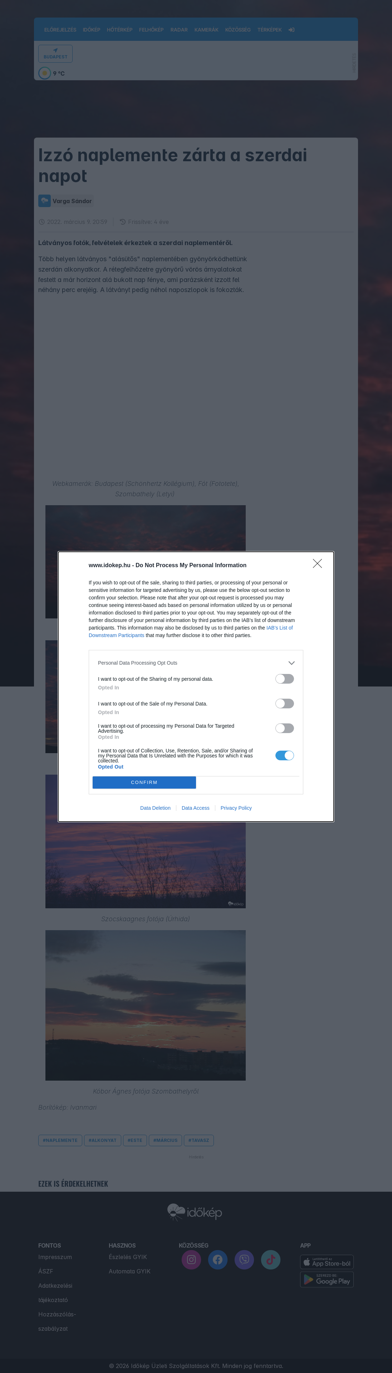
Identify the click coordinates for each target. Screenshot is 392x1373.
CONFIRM (144, 782)
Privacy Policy (236, 808)
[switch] (284, 679)
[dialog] (196, 687)
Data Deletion (155, 808)
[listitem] (196, 663)
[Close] (320, 566)
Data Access (196, 808)
